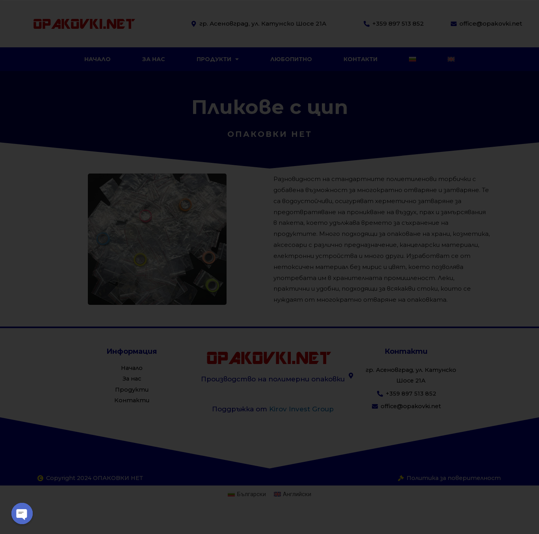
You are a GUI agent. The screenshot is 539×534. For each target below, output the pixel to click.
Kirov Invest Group (301, 409)
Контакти (360, 59)
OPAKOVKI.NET (84, 23)
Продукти (218, 59)
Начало (97, 59)
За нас (153, 59)
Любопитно (291, 59)
